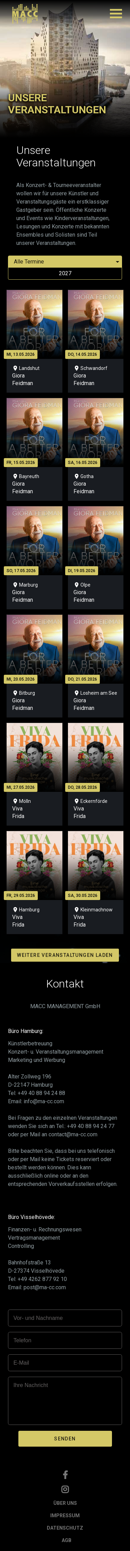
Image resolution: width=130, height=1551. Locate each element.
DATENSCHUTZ (65, 1528)
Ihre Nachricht (31, 1385)
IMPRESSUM (65, 1515)
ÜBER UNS (65, 1503)
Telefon (23, 1340)
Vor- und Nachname (38, 1318)
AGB (66, 1540)
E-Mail (21, 1363)
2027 (65, 273)
